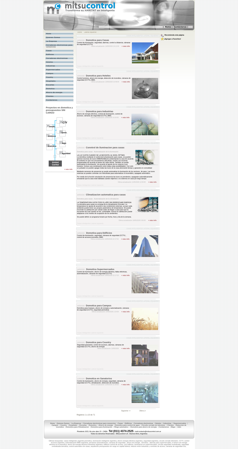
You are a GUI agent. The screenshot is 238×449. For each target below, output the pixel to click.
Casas (49, 51)
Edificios (50, 54)
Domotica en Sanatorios (99, 378)
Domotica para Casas (97, 40)
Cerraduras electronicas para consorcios (59, 46)
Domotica (50, 88)
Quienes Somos (53, 37)
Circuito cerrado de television (153, 425)
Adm (179, 427)
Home (79, 32)
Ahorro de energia (54, 92)
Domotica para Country (98, 342)
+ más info (126, 46)
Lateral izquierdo (90, 32)
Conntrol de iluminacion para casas (105, 147)
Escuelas (50, 85)
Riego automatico (121, 427)
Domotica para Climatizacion (77, 427)
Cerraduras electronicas (57, 58)
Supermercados (53, 70)
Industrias (50, 66)
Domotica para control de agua (127, 425)
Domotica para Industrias (99, 111)
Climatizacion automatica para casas (106, 194)
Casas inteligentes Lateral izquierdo (142, 36)
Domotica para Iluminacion (101, 427)
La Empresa (51, 41)
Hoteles (49, 62)
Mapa (173, 427)
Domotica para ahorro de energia (144, 427)
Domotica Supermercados (100, 269)
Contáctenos (51, 100)
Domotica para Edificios (99, 233)
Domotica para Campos (98, 305)
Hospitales (51, 81)
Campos (49, 73)
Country (49, 77)
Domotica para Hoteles (98, 75)
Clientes (50, 96)
